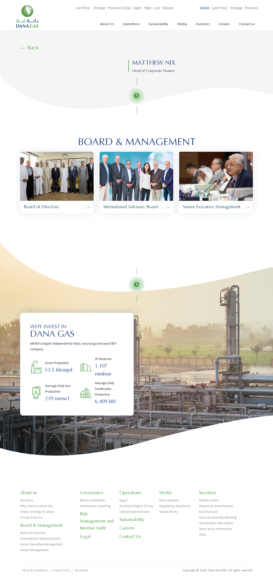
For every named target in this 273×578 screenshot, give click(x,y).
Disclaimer (81, 570)
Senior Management (34, 550)
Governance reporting (95, 506)
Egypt (123, 500)
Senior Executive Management (41, 544)
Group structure (31, 518)
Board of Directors (33, 533)
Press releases (169, 500)
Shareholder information (216, 523)
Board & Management (41, 525)
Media (182, 24)
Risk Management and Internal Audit (96, 521)
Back (29, 48)
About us (28, 492)
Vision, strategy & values (37, 512)
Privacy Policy (61, 570)
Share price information (215, 529)
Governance (92, 492)
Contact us (247, 24)
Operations (131, 24)
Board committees (93, 500)
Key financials (208, 512)
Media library (168, 512)
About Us (107, 24)
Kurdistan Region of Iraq (136, 506)
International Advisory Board (40, 539)
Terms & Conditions (35, 570)
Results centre (209, 500)
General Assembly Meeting (218, 518)
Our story (26, 500)
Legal (85, 536)
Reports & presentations (216, 506)
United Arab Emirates (134, 512)
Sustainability (158, 24)
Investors (203, 24)
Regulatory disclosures (174, 506)
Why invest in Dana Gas (36, 506)
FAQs (202, 535)
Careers (224, 24)
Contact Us (130, 536)
